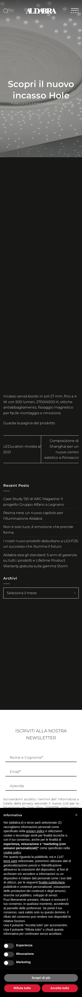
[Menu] (75, 10)
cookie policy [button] (12, 852)
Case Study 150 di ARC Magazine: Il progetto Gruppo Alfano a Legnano (33, 502)
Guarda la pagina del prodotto (29, 423)
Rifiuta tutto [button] (22, 988)
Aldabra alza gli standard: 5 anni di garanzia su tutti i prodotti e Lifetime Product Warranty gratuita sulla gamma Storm (40, 560)
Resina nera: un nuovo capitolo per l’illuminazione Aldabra (33, 516)
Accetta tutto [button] (59, 988)
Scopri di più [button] (41, 978)
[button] (76, 814)
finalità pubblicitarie (52, 882)
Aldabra (64, 103)
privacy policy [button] (35, 831)
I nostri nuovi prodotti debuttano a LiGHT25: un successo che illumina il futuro (41, 544)
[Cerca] (5, 11)
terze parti (10, 861)
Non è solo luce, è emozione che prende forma (38, 530)
